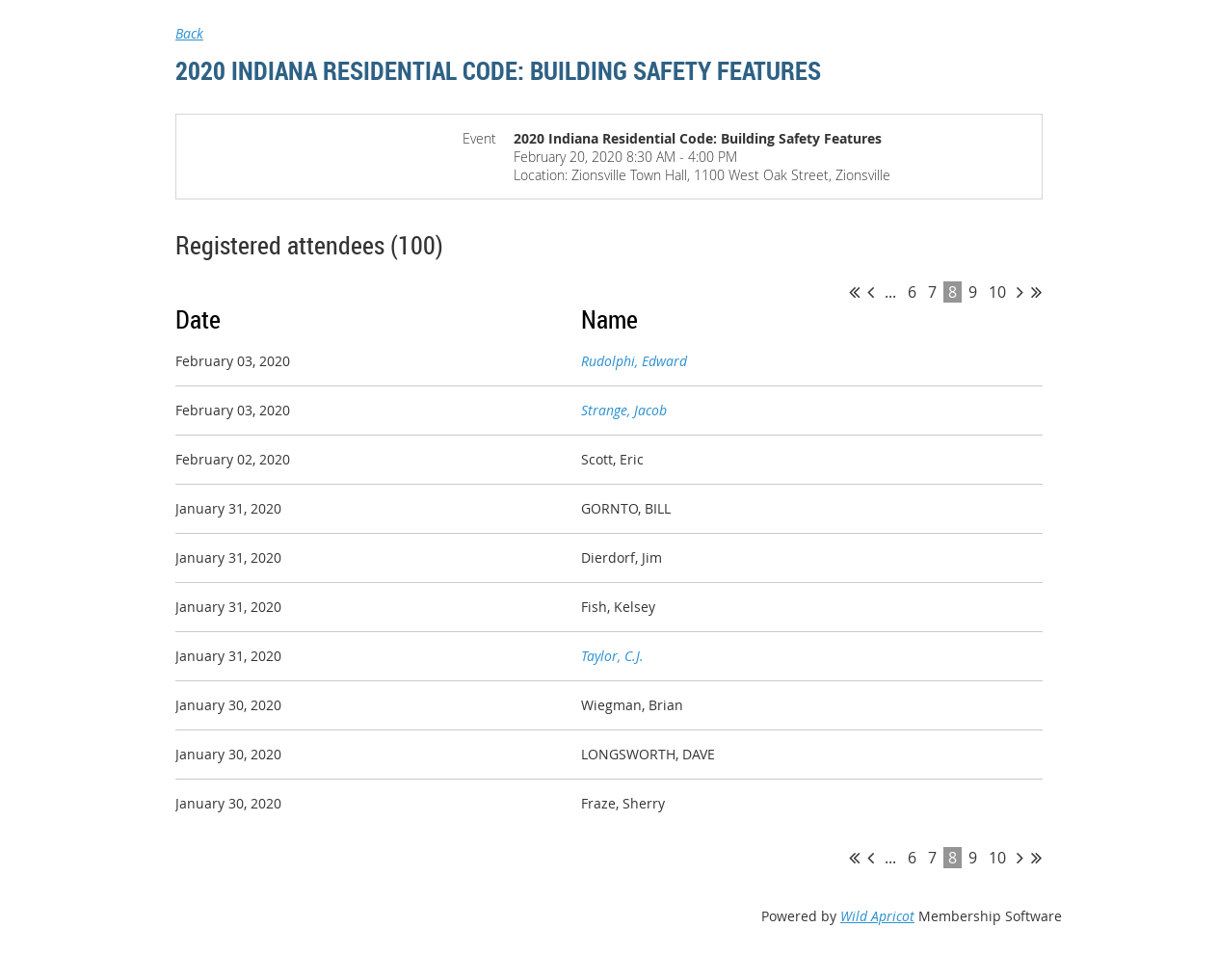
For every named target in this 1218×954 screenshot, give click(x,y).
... (890, 292)
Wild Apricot (877, 916)
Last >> (1036, 292)
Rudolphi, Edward (634, 361)
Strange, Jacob (624, 410)
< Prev (870, 292)
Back (189, 33)
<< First (854, 292)
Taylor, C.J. (612, 656)
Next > (1020, 292)
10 (997, 292)
